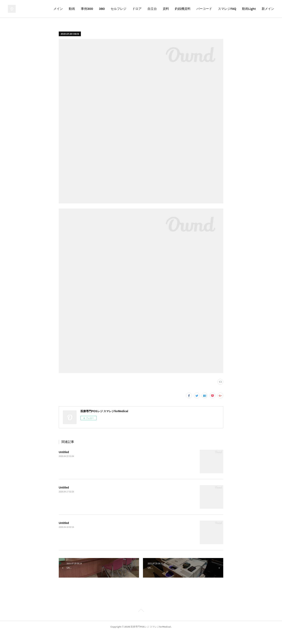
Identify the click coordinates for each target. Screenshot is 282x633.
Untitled (64, 452)
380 (102, 9)
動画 (72, 9)
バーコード (204, 9)
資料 (166, 9)
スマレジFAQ (227, 9)
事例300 (87, 9)
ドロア (137, 9)
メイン (58, 9)
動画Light (249, 9)
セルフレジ (118, 9)
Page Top (141, 611)
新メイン (268, 9)
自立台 (152, 9)
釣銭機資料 (183, 9)
